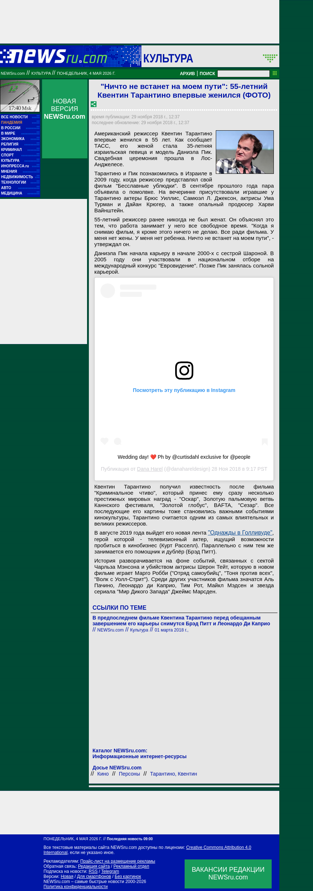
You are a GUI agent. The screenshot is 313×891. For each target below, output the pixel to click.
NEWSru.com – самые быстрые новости (84, 881)
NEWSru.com (13, 73)
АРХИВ (187, 73)
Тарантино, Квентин (173, 774)
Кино (103, 774)
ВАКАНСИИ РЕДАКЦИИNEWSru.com (228, 873)
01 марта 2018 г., (171, 630)
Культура (168, 58)
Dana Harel (150, 469)
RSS (93, 871)
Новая (67, 876)
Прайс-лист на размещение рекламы (117, 861)
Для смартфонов (94, 876)
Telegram (110, 871)
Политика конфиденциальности (76, 886)
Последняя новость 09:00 (130, 839)
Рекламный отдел (131, 866)
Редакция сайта (94, 866)
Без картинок (128, 876)
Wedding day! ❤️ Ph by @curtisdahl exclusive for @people (184, 457)
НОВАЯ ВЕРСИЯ (64, 109)
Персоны (129, 774)
